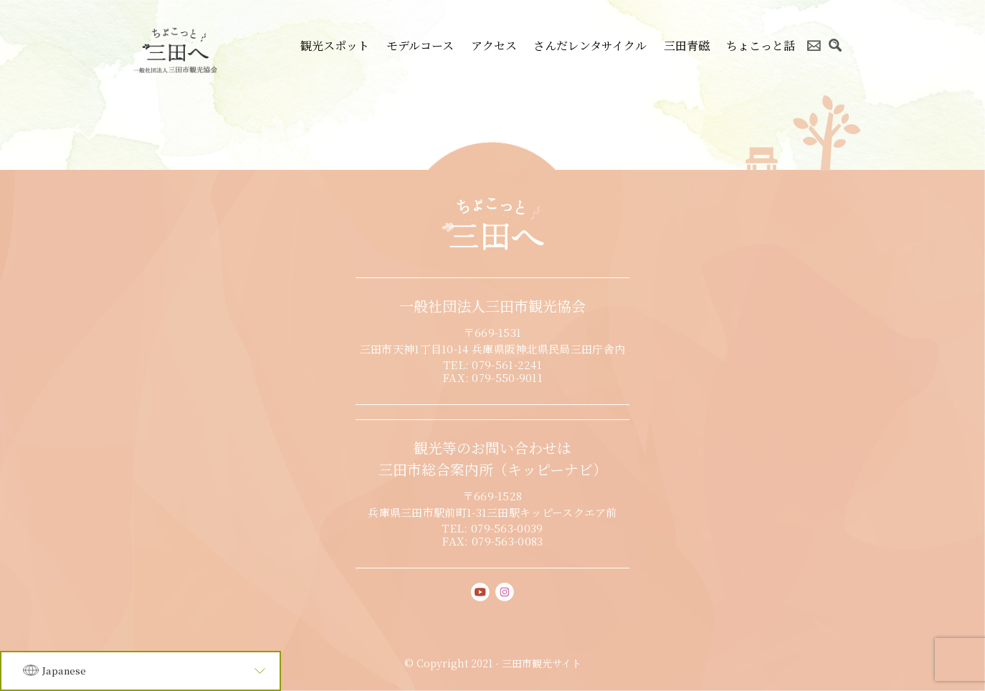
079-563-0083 (507, 540)
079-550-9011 (507, 377)
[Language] (140, 671)
